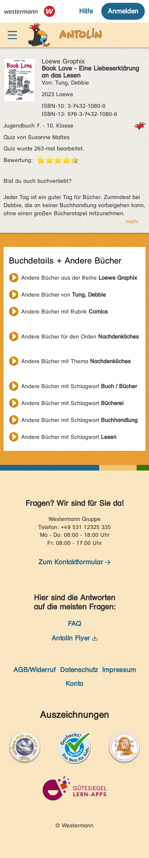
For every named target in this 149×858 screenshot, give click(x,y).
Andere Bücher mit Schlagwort (79, 386)
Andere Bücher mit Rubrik (64, 311)
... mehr (129, 221)
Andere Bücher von (63, 294)
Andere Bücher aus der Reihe (79, 277)
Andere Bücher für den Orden (80, 336)
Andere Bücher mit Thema (76, 361)
